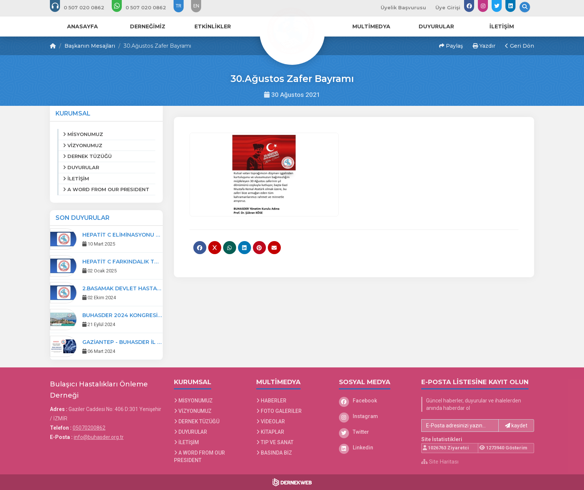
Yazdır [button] (484, 45)
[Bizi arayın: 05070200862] (82, 7)
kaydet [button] (516, 426)
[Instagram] (374, 416)
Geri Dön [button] (519, 45)
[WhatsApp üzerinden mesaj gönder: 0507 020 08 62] (144, 7)
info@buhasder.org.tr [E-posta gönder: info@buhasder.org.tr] (99, 437)
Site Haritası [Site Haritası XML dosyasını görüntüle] (439, 461)
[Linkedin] (374, 447)
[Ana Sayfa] (292, 31)
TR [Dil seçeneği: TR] (178, 6)
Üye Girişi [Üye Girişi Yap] (447, 7)
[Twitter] (374, 432)
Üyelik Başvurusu (403, 7)
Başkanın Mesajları (89, 45)
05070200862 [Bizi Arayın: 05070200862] (89, 428)
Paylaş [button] (451, 45)
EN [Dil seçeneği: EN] (196, 6)
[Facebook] (374, 400)
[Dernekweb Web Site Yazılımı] (292, 482)
